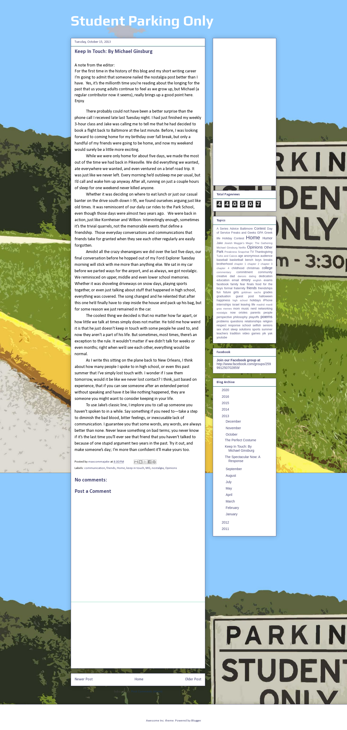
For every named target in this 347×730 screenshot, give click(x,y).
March (231, 501)
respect (221, 325)
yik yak (267, 333)
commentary (224, 272)
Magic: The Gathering (259, 243)
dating (252, 276)
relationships (253, 321)
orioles (243, 312)
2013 (226, 416)
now (233, 312)
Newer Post (84, 679)
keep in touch (135, 468)
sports (256, 329)
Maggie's (239, 243)
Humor (267, 238)
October (232, 434)
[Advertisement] (138, 635)
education (223, 280)
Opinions (171, 468)
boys (258, 260)
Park (220, 252)
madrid (261, 304)
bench (249, 260)
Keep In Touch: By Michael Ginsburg (239, 448)
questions (236, 321)
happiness (223, 300)
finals (250, 284)
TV (252, 252)
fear (242, 284)
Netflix (242, 247)
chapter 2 (253, 263)
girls (236, 292)
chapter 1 (240, 263)
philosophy (240, 317)
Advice (234, 228)
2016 (226, 396)
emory (246, 280)
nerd (254, 308)
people (267, 312)
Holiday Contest (233, 238)
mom (236, 308)
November (234, 428)
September (234, 469)
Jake (220, 243)
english (257, 280)
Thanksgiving (263, 252)
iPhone (267, 300)
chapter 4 (223, 268)
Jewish (228, 243)
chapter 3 (266, 263)
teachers (222, 333)
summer (267, 329)
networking (265, 308)
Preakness (230, 251)
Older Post (193, 679)
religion (267, 321)
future (227, 292)
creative (222, 276)
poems (266, 317)
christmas (253, 268)
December (234, 421)
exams (268, 280)
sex (219, 329)
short (225, 329)
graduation (224, 296)
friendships (265, 288)
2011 (226, 529)
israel (235, 304)
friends (111, 468)
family (234, 284)
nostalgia (158, 468)
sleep (234, 329)
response (234, 325)
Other (268, 247)
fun (219, 292)
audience (266, 256)
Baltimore (246, 228)
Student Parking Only (142, 20)
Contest (260, 228)
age (240, 256)
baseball (222, 260)
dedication (265, 276)
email (235, 280)
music (245, 308)
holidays (255, 300)
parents (255, 312)
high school (240, 300)
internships (224, 304)
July (229, 482)
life (253, 304)
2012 (226, 522)
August (231, 475)
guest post (245, 296)
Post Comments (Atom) (146, 691)
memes (227, 308)
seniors (267, 325)
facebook (223, 284)
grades (268, 292)
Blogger (196, 720)
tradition (235, 333)
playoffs (254, 317)
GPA (260, 232)
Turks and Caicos (227, 255)
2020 (226, 390)
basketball (236, 260)
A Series (222, 228)
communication (94, 468)
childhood (237, 268)
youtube (222, 337)
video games (251, 333)
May (229, 488)
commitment (244, 272)
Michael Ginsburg (227, 247)
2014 (226, 409)
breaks (267, 260)
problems (223, 321)
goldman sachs (251, 292)
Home (121, 468)
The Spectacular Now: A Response (242, 459)
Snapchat (243, 251)
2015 (226, 403)
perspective (224, 317)
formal (228, 288)
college (267, 268)
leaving (245, 304)
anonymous (251, 256)
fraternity (239, 288)
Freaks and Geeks (243, 232)
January (232, 514)
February (233, 508)
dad (232, 276)
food (259, 284)
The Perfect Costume (240, 440)
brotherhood (225, 264)
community (265, 272)
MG (148, 468)
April (229, 495)
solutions (245, 329)
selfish (257, 325)
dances (242, 276)
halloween (265, 296)
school (246, 325)
